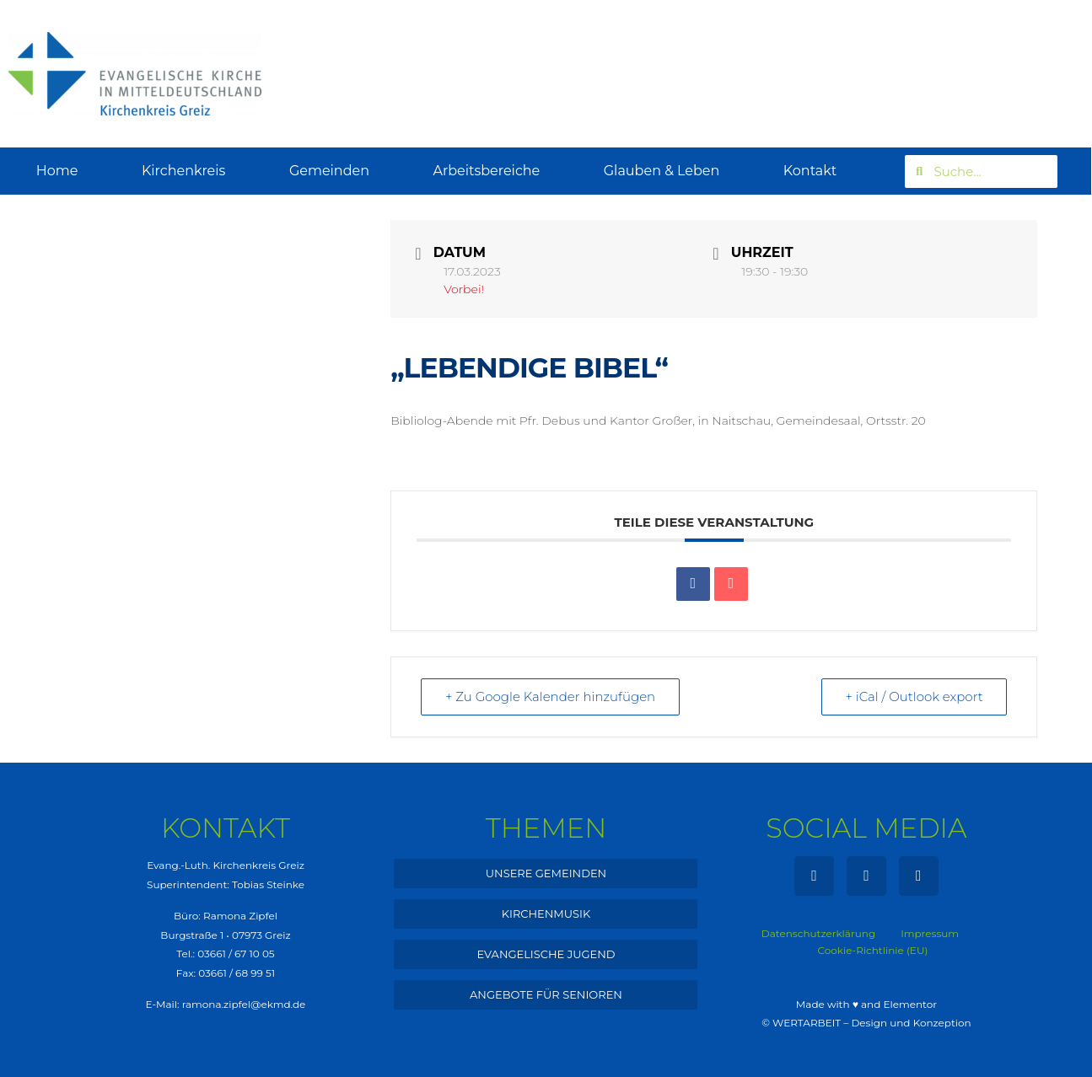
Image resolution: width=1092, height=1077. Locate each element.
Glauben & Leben (662, 171)
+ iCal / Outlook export (914, 697)
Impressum (930, 933)
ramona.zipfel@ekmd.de (244, 1004)
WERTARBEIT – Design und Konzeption (871, 1022)
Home (57, 171)
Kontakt (810, 171)
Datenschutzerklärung (818, 933)
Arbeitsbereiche (486, 171)
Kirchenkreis (184, 171)
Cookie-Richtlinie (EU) (873, 950)
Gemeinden (329, 171)
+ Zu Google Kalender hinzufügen (550, 697)
